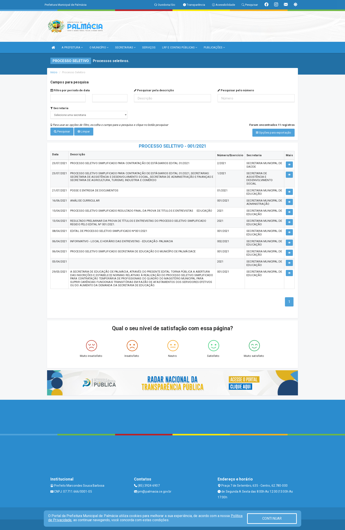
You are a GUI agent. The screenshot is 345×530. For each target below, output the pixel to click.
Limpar (84, 131)
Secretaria (59, 108)
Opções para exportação (273, 132)
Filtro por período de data (70, 90)
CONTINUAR (272, 518)
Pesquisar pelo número (236, 90)
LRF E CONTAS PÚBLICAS (179, 47)
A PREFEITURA (72, 47)
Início (53, 72)
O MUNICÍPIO (99, 47)
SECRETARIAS (125, 47)
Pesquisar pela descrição (154, 90)
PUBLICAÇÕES (214, 47)
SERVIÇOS (149, 47)
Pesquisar (62, 131)
